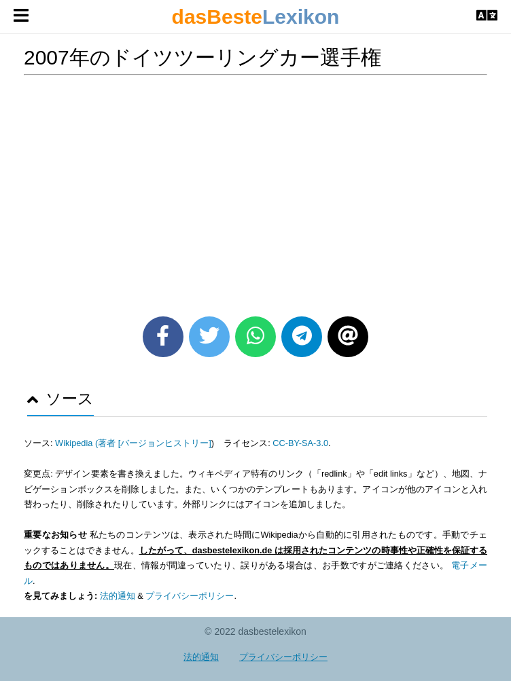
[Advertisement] (255, 191)
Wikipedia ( (76, 443)
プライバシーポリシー (189, 596)
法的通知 (117, 596)
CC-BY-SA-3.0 (300, 443)
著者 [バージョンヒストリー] (154, 443)
